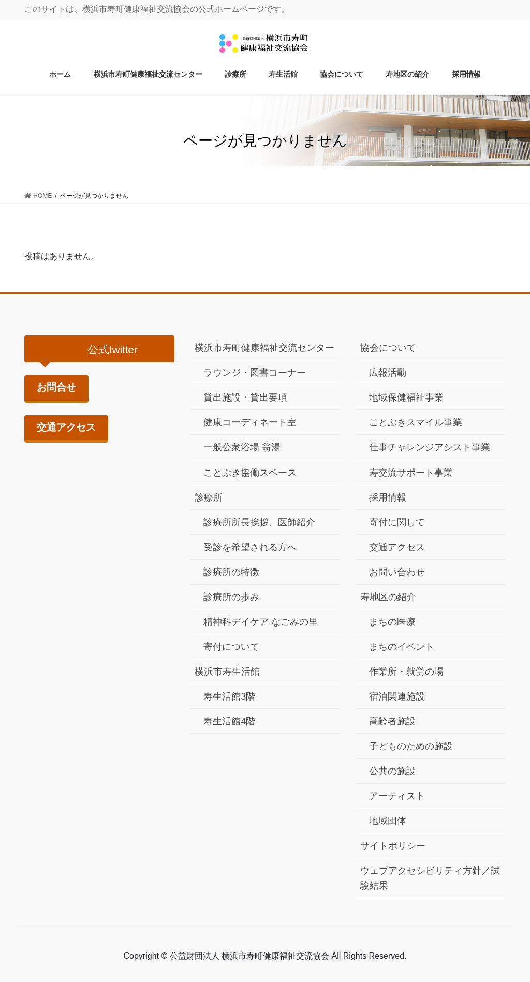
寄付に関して (397, 522)
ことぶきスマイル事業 (415, 422)
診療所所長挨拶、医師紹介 (259, 522)
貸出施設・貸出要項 (245, 397)
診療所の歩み (231, 597)
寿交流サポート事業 (411, 472)
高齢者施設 (392, 721)
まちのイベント (401, 647)
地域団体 (387, 821)
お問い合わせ (397, 572)
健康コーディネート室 (250, 422)
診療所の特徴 (231, 572)
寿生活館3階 (229, 696)
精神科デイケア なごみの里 (260, 622)
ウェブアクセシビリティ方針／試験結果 (430, 878)
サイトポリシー (392, 846)
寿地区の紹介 (388, 597)
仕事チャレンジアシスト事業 (429, 447)
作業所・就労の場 (406, 671)
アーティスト (397, 796)
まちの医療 (392, 622)
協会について (388, 348)
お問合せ (56, 387)
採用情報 (387, 497)
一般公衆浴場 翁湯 (242, 447)
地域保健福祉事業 (406, 397)
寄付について (231, 647)
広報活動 (387, 372)
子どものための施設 (411, 746)
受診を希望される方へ (250, 547)
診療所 (209, 497)
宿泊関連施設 (397, 696)
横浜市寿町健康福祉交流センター (264, 348)
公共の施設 (392, 771)
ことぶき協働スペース (250, 472)
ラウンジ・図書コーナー (254, 372)
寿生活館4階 (229, 721)
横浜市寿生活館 (227, 671)
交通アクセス (66, 427)
